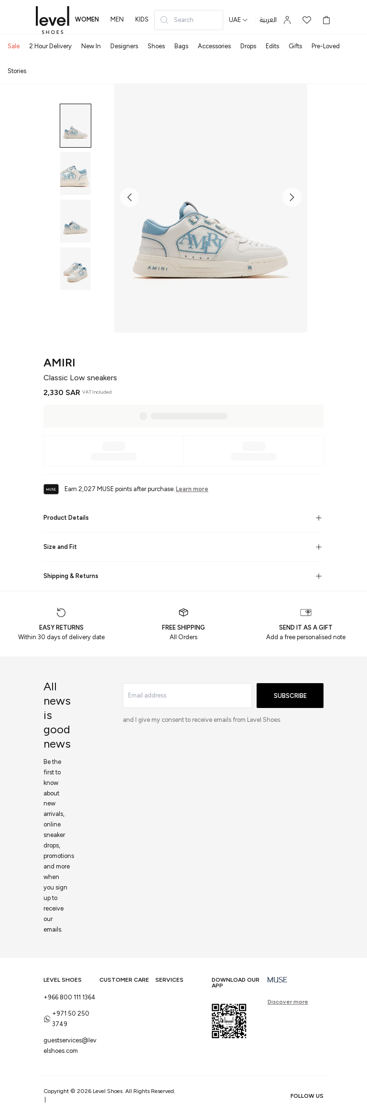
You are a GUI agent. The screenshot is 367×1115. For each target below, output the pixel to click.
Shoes (156, 46)
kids (142, 19)
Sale (14, 46)
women (87, 19)
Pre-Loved (326, 46)
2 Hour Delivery (50, 46)
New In (91, 46)
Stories (17, 71)
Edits (272, 46)
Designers (124, 46)
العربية (268, 20)
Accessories (214, 46)
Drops (248, 46)
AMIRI (59, 362)
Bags (181, 46)
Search (177, 20)
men (117, 19)
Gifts (295, 46)
